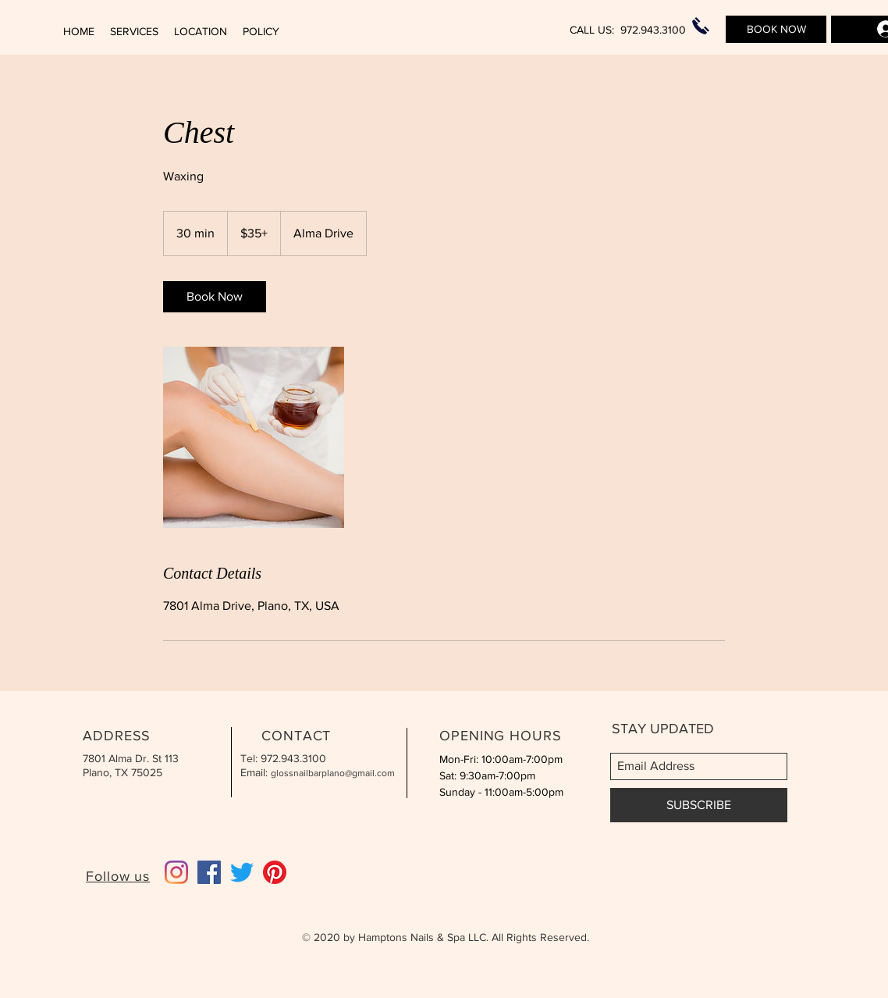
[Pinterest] (274, 872)
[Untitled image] (253, 437)
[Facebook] (209, 872)
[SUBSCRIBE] (698, 805)
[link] (214, 296)
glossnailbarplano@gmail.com (333, 773)
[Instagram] (176, 872)
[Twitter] (242, 872)
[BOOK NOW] (776, 29)
